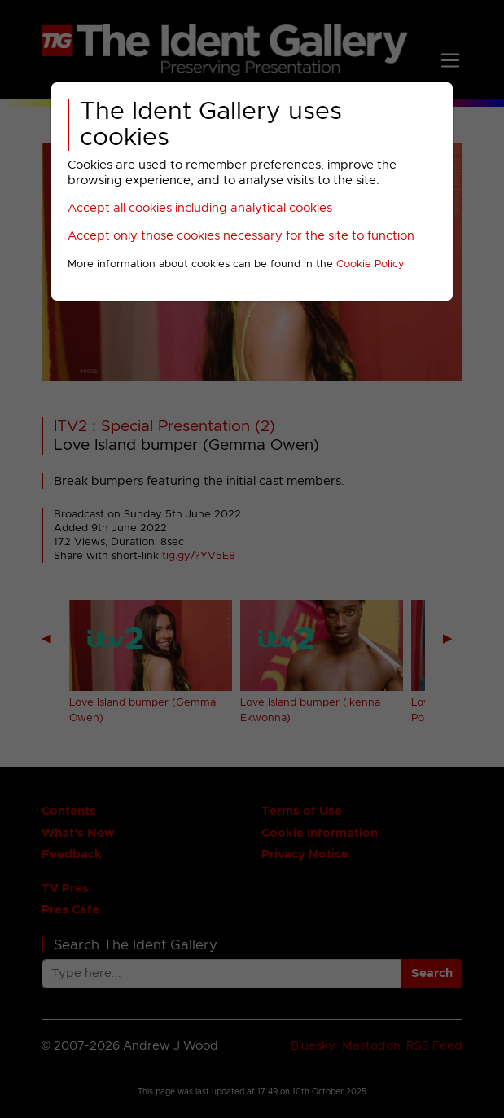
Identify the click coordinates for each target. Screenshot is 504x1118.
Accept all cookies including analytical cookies (200, 208)
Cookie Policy (370, 264)
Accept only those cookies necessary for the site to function (241, 236)
